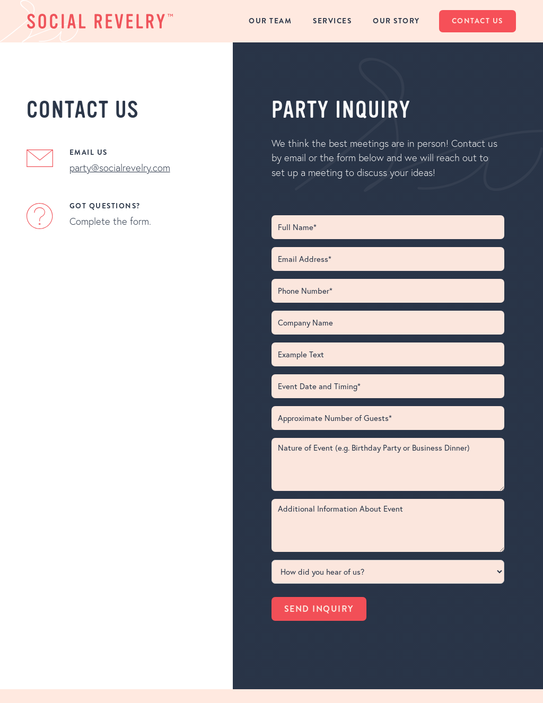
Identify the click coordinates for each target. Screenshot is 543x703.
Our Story (396, 21)
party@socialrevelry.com (119, 168)
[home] (100, 21)
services (332, 21)
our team (270, 21)
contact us (477, 21)
